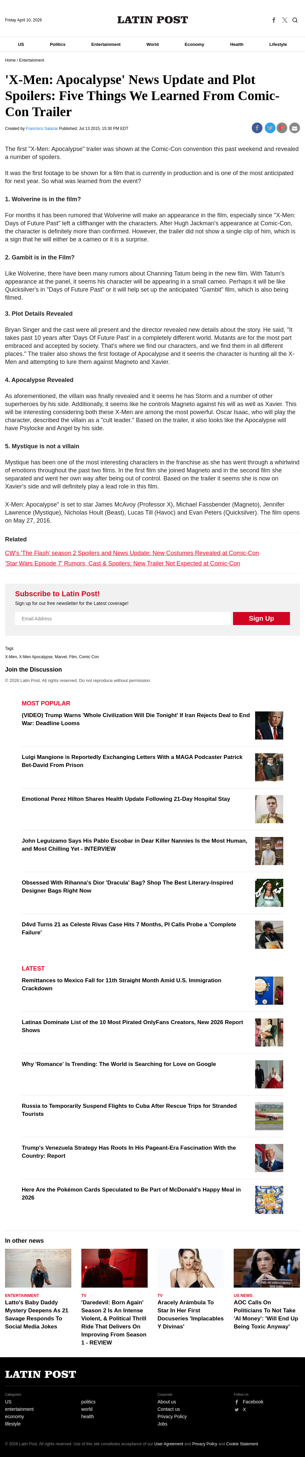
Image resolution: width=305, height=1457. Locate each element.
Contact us (169, 1409)
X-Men (11, 657)
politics (88, 1401)
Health (236, 44)
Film (73, 657)
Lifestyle (278, 44)
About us (167, 1401)
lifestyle (13, 1424)
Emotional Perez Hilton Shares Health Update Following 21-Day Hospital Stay (126, 799)
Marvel (61, 657)
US (21, 44)
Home (10, 60)
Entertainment (106, 44)
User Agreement (168, 1444)
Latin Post (152, 19)
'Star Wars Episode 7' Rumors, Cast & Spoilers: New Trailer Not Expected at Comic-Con (122, 563)
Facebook (253, 1401)
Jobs (163, 1424)
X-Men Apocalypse (36, 657)
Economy (195, 44)
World (153, 44)
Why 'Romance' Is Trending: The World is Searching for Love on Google (119, 1064)
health (87, 1416)
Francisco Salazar (42, 128)
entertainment (19, 1409)
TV (83, 1295)
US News (243, 1295)
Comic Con (89, 657)
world (86, 1409)
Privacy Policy (172, 1416)
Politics (57, 44)
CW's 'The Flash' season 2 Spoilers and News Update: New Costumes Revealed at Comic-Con (132, 553)
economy (14, 1416)
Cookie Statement (242, 1444)
